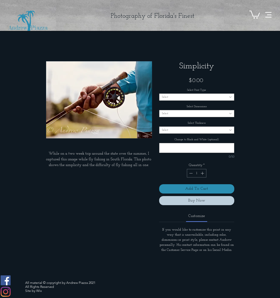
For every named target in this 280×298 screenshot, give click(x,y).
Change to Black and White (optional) (196, 139)
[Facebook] (6, 280)
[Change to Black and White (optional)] (196, 148)
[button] (268, 15)
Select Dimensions (197, 106)
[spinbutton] (196, 173)
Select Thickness (197, 123)
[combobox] (196, 97)
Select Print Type (196, 90)
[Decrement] (190, 173)
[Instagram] (6, 292)
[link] (196, 216)
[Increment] (203, 173)
